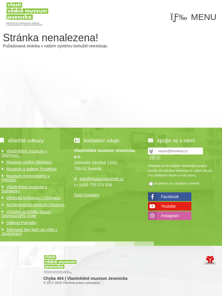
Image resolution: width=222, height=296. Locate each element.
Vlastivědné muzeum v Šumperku (24, 189)
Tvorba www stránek (210, 260)
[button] (155, 157)
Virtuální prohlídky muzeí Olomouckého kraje (26, 213)
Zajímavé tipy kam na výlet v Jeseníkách (29, 231)
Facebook (170, 196)
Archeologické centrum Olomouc (35, 204)
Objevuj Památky (21, 222)
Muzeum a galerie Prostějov (32, 169)
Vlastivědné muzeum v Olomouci (24, 153)
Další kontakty (86, 195)
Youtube (168, 206)
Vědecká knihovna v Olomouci (33, 198)
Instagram (170, 215)
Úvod (27, 13)
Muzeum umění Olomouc (29, 162)
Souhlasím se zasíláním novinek (176, 183)
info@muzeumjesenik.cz (102, 178)
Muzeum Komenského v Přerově (25, 178)
